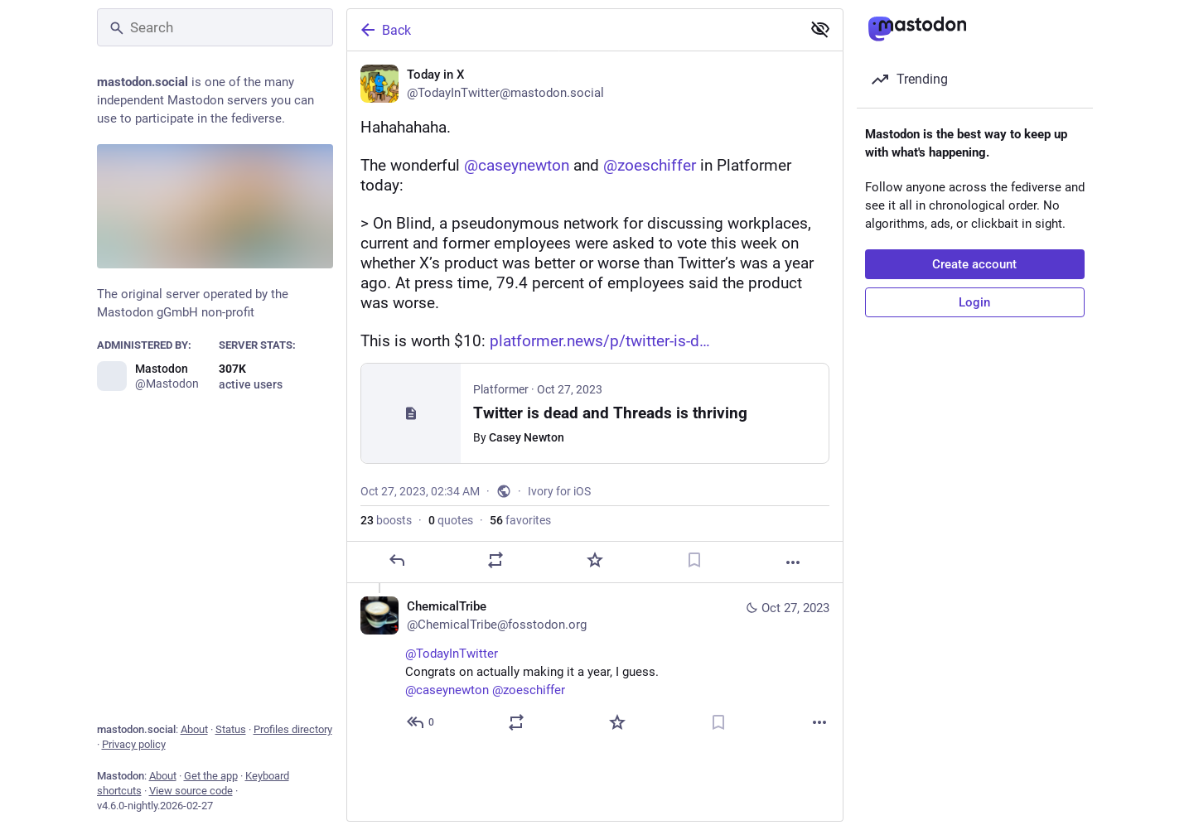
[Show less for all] (820, 29)
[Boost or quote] (495, 560)
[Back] (572, 30)
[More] (793, 562)
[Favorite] (594, 560)
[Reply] (396, 560)
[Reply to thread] (421, 722)
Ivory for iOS (559, 491)
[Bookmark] (693, 560)
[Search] (215, 27)
